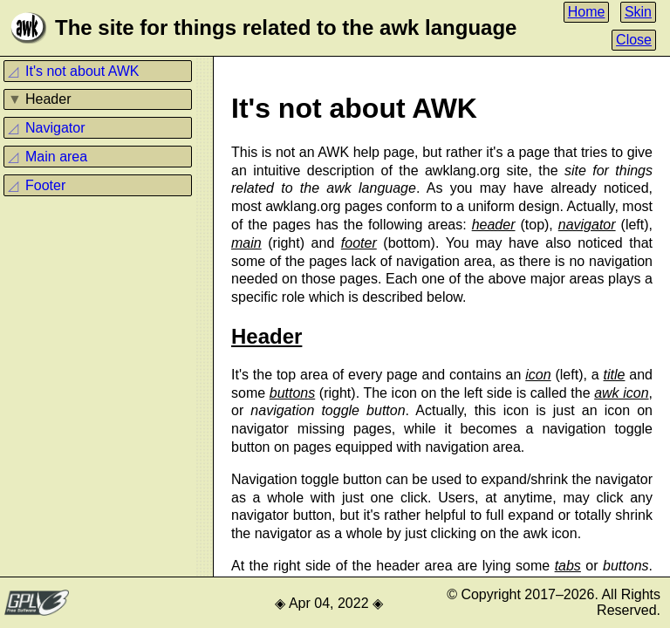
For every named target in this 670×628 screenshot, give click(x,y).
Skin (638, 11)
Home (586, 11)
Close (634, 39)
